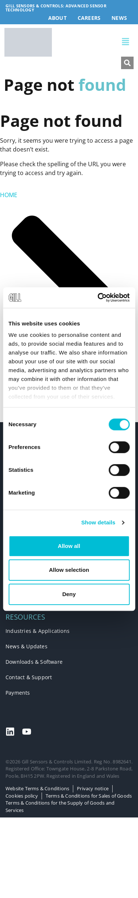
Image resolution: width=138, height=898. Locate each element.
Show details (98, 522)
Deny (69, 594)
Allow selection (69, 570)
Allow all (69, 546)
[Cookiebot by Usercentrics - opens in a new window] (98, 297)
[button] (92, 42)
